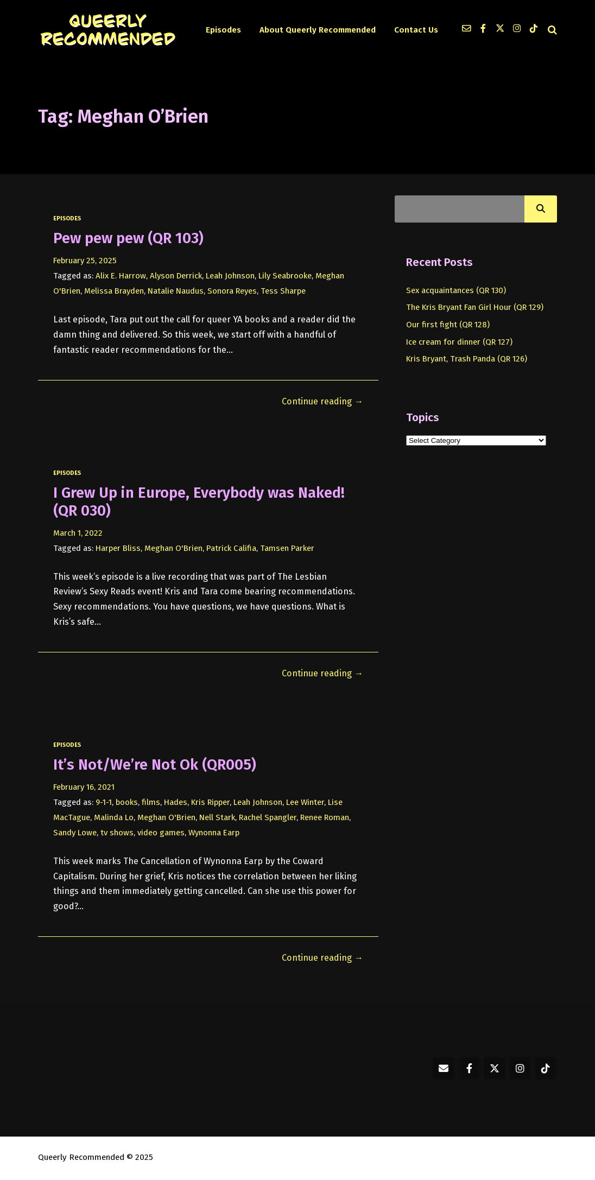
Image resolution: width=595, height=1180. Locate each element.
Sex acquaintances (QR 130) (456, 290)
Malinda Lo (114, 817)
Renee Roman (324, 817)
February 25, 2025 (85, 260)
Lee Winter (305, 802)
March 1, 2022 (78, 533)
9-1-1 (104, 802)
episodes (67, 218)
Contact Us (416, 30)
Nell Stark (217, 817)
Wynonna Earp (213, 833)
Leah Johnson (230, 276)
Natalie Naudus (176, 291)
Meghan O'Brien (173, 548)
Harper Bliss (118, 548)
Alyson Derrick (176, 276)
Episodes (223, 30)
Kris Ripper (210, 802)
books (127, 802)
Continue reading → (322, 401)
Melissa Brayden (114, 291)
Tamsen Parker (287, 548)
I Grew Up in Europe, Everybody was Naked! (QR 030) (199, 501)
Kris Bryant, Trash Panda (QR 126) (466, 359)
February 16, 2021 (84, 787)
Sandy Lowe (75, 833)
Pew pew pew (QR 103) (128, 238)
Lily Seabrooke (285, 276)
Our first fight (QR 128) (448, 324)
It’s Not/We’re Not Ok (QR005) (154, 764)
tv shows (117, 833)
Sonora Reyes (232, 291)
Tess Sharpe (283, 291)
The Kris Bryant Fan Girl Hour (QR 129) (474, 307)
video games (161, 833)
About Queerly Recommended (317, 30)
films (151, 802)
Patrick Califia (231, 548)
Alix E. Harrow (121, 276)
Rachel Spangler (267, 817)
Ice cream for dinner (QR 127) (459, 342)
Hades (175, 802)
